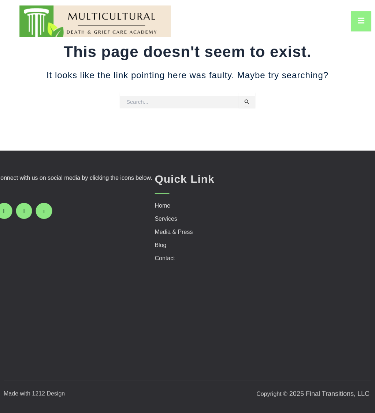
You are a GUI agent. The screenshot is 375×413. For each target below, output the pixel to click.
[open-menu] (361, 21)
